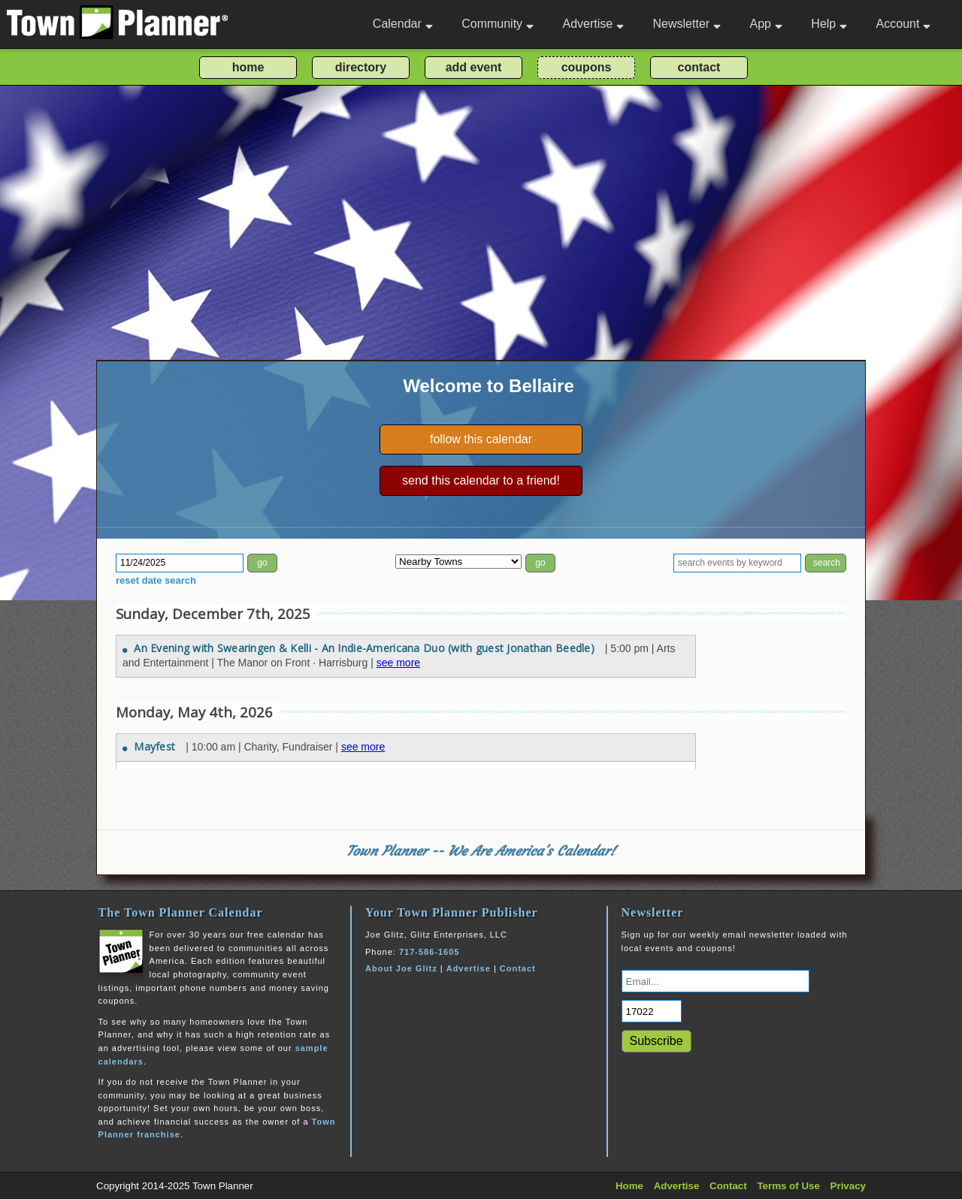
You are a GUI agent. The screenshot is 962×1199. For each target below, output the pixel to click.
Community (497, 23)
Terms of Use (788, 1185)
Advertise (593, 23)
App (765, 23)
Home (629, 1185)
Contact (518, 968)
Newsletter (687, 23)
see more (398, 663)
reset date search (156, 580)
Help (829, 23)
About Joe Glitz (401, 968)
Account (903, 23)
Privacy (848, 1185)
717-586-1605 (429, 951)
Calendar (403, 23)
